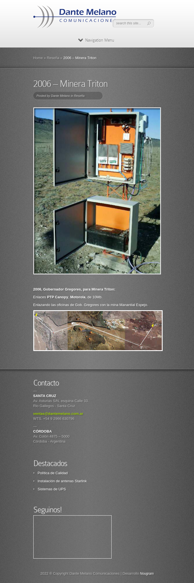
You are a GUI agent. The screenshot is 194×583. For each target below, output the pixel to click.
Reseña (53, 58)
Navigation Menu (96, 40)
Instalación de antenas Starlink (62, 481)
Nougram (146, 574)
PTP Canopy (57, 297)
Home (38, 58)
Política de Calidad (53, 473)
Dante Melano (60, 95)
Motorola (77, 297)
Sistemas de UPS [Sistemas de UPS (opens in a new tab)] (52, 489)
